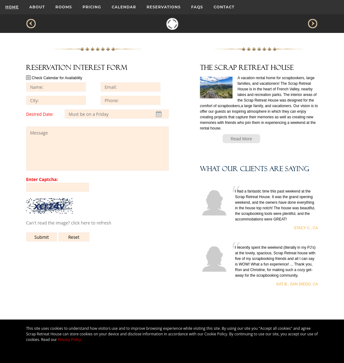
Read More (241, 138)
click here (80, 223)
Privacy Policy (69, 339)
